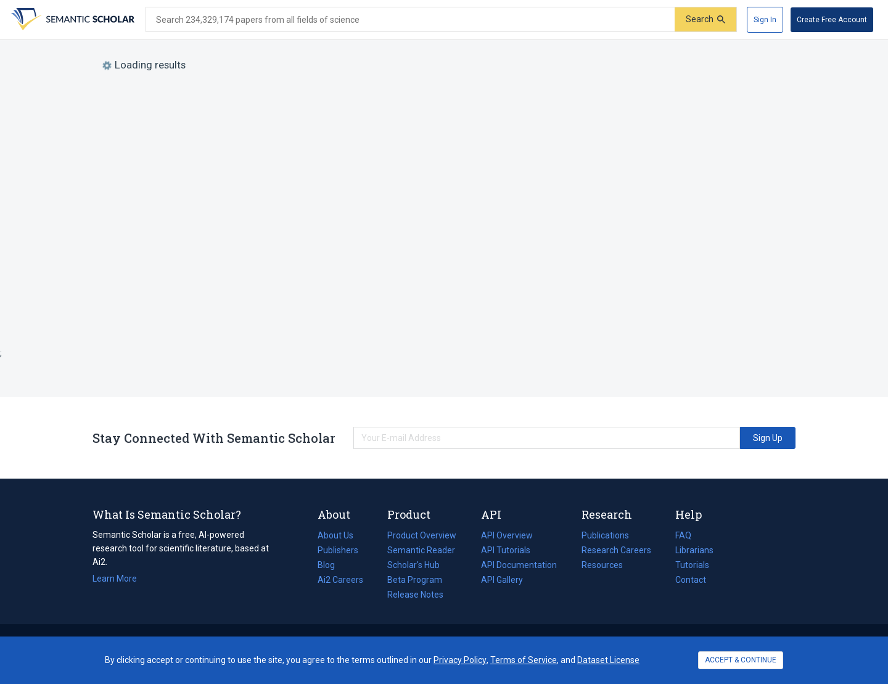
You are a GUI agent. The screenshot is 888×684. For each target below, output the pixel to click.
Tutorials (692, 565)
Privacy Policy (460, 660)
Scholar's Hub (413, 565)
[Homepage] (71, 19)
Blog (331, 565)
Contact (690, 580)
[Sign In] (765, 20)
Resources (602, 565)
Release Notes (415, 595)
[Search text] (410, 20)
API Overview (507, 535)
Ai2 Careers (340, 579)
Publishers (338, 550)
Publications (605, 535)
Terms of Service (523, 660)
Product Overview (421, 535)
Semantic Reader (421, 550)
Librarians (694, 550)
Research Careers (616, 550)
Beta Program (414, 580)
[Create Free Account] (832, 19)
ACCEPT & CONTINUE (740, 660)
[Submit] (705, 19)
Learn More (114, 578)
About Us (335, 535)
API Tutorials (505, 550)
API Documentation (519, 565)
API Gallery (502, 580)
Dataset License (608, 660)
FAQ (683, 535)
